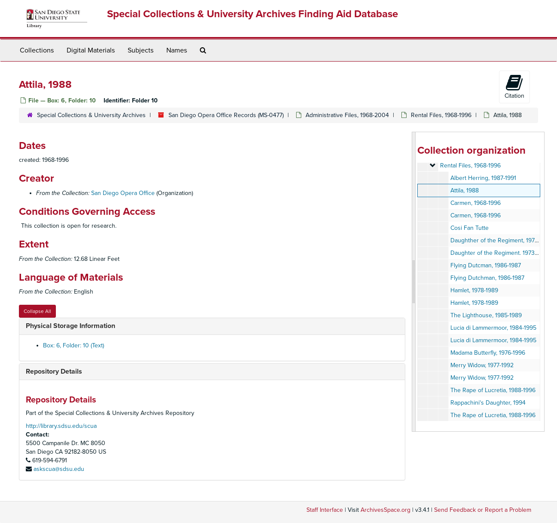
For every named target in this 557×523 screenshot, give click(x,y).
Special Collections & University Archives (91, 115)
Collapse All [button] (37, 311)
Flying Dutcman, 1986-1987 (485, 265)
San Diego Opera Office (123, 193)
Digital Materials (91, 50)
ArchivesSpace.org (385, 510)
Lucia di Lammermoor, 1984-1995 (493, 327)
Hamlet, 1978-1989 (474, 290)
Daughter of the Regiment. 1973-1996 (499, 253)
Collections (37, 50)
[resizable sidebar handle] (414, 281)
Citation (514, 86)
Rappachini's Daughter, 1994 (488, 402)
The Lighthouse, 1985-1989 (486, 315)
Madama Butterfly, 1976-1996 (487, 352)
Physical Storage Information (70, 326)
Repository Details (54, 371)
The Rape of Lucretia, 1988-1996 (493, 390)
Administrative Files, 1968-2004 (347, 115)
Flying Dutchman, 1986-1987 (487, 278)
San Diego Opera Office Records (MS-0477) (226, 115)
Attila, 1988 (464, 190)
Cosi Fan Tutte (469, 228)
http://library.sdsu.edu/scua (61, 426)
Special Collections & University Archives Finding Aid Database (252, 14)
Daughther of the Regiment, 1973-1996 (501, 240)
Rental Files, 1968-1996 (441, 115)
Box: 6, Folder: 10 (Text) (73, 345)
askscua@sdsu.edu (59, 469)
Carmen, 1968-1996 (475, 203)
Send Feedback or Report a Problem (482, 510)
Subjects (140, 50)
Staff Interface (324, 510)
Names (176, 50)
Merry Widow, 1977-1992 (482, 365)
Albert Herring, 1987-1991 (483, 178)
